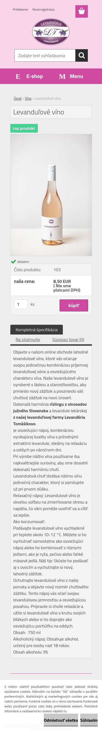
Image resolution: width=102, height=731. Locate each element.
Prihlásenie (20, 9)
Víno (28, 98)
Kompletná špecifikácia (37, 329)
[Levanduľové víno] (51, 136)
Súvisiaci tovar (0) (68, 339)
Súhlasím (89, 720)
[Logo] (51, 31)
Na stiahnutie (28, 339)
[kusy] (21, 304)
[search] (81, 55)
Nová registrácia (44, 9)
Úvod (17, 98)
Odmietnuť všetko (61, 720)
